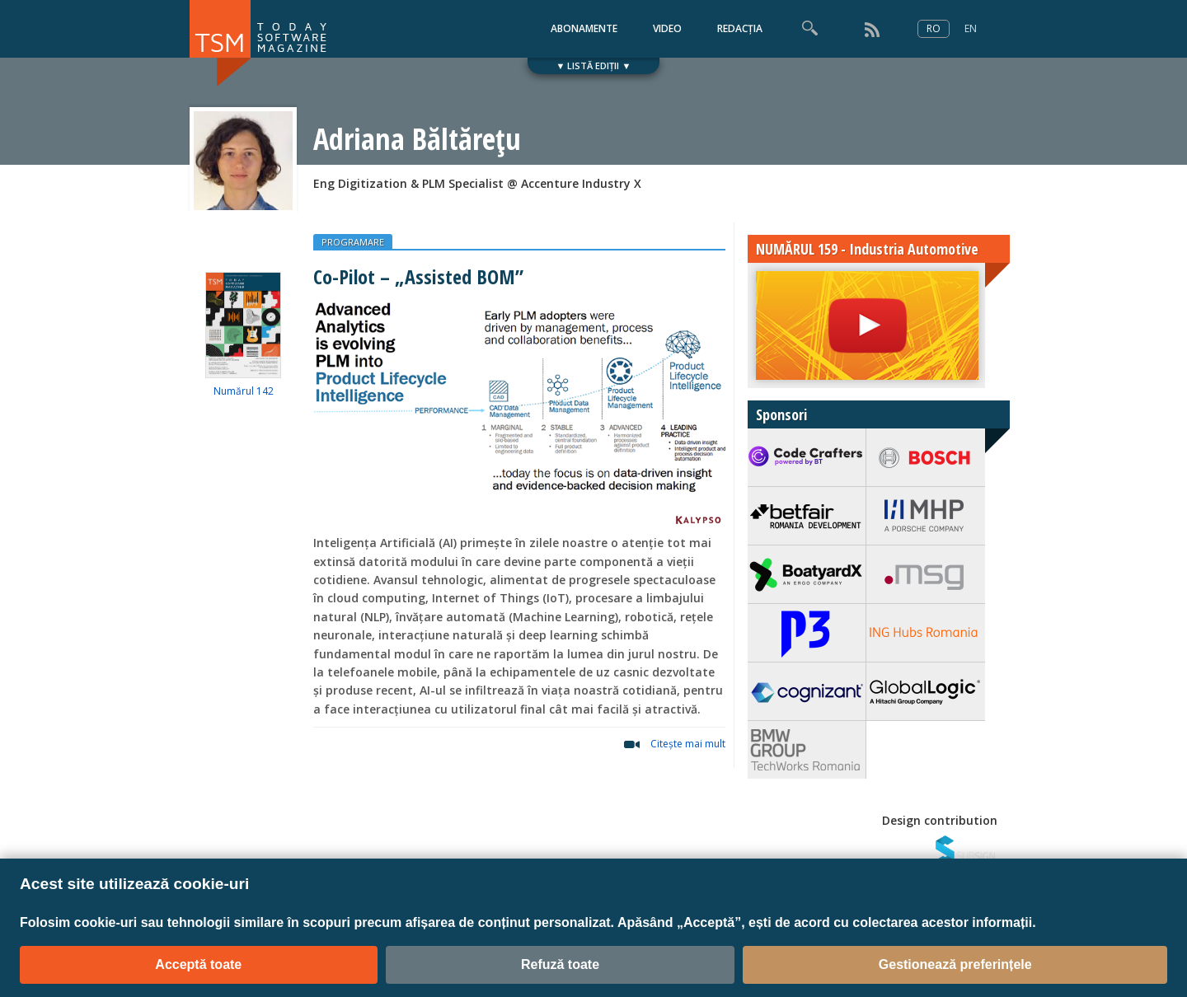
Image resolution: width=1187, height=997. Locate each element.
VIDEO (667, 28)
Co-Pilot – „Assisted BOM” (418, 276)
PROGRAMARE (352, 242)
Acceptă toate (198, 964)
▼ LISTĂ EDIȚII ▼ (593, 65)
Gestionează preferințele (955, 964)
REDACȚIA (739, 28)
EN (970, 28)
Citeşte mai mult (687, 744)
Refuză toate (560, 964)
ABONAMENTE (584, 28)
